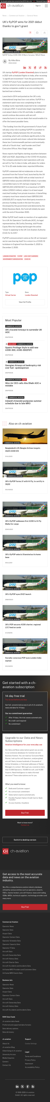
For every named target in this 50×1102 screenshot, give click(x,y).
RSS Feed (46, 68)
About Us (5, 1044)
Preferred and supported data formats (16, 1025)
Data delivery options (10, 1029)
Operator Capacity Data (11, 944)
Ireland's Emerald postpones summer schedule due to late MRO (23, 402)
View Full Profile (25, 302)
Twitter (22, 1087)
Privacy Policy (30, 1060)
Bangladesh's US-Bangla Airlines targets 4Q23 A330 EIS (22, 449)
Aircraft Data (7, 951)
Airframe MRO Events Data (12, 973)
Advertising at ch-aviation (12, 1051)
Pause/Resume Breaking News (48, 1)
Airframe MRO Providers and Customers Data (19, 970)
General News (32, 16)
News (4, 16)
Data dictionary (8, 1032)
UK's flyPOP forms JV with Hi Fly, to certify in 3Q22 (24, 482)
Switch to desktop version (25, 840)
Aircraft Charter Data (10, 962)
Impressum (29, 1064)
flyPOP (15, 72)
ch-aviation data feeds (10, 1021)
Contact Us (6, 1065)
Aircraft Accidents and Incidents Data (16, 966)
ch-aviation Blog (8, 1047)
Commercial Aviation (16, 16)
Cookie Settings (31, 1044)
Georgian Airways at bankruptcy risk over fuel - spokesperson (23, 366)
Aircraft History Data (10, 959)
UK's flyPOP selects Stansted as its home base (23, 555)
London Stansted (26, 72)
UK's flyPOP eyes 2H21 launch (18, 594)
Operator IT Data (8, 948)
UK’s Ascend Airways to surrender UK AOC (23, 331)
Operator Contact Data (11, 937)
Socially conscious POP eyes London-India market (23, 659)
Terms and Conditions (33, 1056)
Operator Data (7, 930)
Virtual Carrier (10, 295)
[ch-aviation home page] (11, 6)
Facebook (35, 68)
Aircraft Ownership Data (11, 955)
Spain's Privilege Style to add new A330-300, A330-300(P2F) (21, 348)
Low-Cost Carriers (31, 256)
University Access (9, 1054)
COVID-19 (27, 259)
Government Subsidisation (13, 259)
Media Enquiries (8, 1058)
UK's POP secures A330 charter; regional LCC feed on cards (23, 626)
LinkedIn (25, 68)
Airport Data (7, 934)
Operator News (8, 926)
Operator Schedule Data (11, 941)
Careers (5, 1062)
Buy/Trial (25, 813)
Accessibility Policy (32, 1067)
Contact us (25, 825)
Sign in (38, 6)
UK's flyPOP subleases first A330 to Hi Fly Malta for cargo (23, 522)
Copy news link (40, 68)
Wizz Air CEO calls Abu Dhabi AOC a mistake (23, 384)
